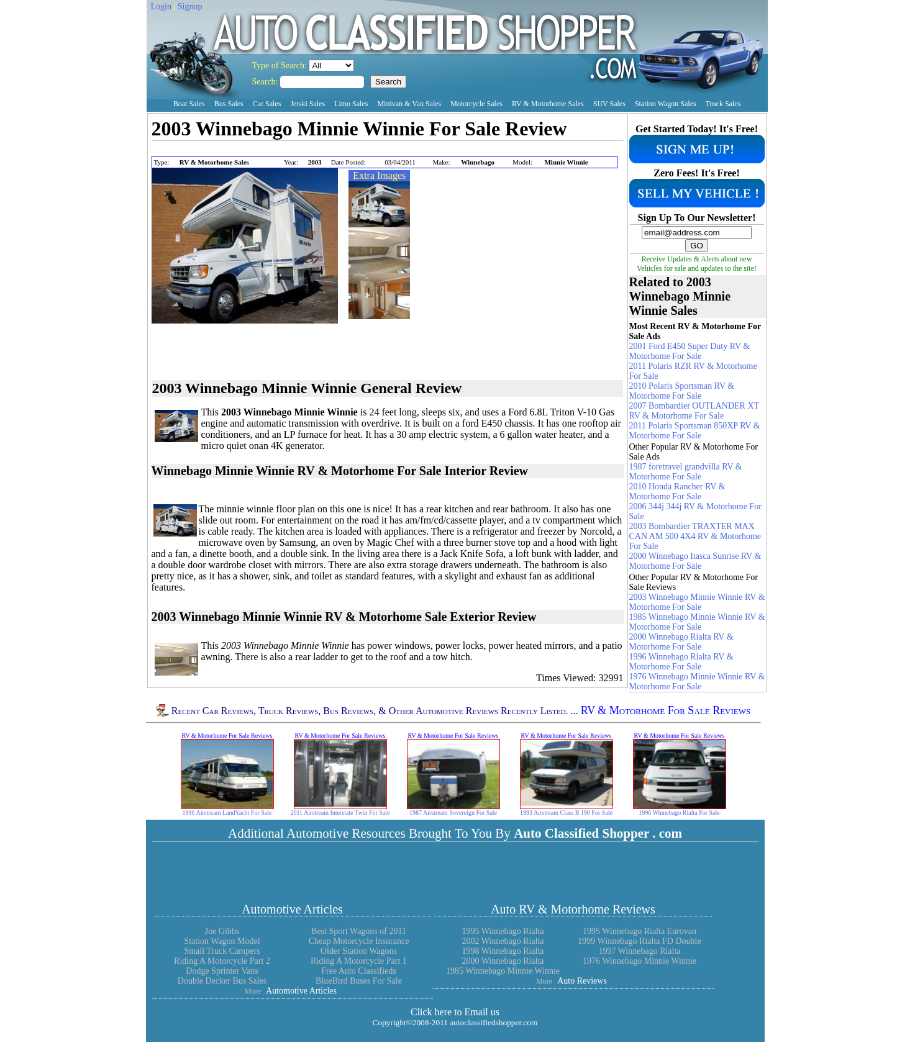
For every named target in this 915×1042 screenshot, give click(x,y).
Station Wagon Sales (665, 103)
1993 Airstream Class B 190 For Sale (566, 812)
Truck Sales (723, 103)
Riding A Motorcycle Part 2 (222, 961)
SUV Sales (609, 103)
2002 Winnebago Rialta (503, 941)
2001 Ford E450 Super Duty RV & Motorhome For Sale (689, 351)
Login (161, 6)
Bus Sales (229, 103)
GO (696, 245)
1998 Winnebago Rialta (503, 951)
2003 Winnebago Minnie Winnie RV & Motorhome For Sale (697, 602)
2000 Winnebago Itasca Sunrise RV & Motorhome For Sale (695, 561)
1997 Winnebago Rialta (639, 951)
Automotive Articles (292, 909)
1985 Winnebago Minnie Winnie (503, 971)
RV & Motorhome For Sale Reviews (666, 710)
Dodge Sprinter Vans (222, 971)
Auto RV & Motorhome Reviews (573, 909)
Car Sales (267, 103)
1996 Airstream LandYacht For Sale (227, 812)
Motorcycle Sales (476, 103)
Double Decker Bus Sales (222, 980)
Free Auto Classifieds (358, 971)
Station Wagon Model (222, 941)
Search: (266, 81)
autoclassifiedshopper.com (493, 1022)
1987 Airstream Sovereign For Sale (453, 812)
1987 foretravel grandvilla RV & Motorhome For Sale (685, 471)
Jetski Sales (307, 103)
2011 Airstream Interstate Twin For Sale (339, 812)
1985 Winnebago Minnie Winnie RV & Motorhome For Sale (697, 622)
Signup (190, 6)
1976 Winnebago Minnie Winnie (639, 961)
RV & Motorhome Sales (548, 103)
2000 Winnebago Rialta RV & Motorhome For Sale (681, 641)
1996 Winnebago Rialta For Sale (679, 812)
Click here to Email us (455, 1012)
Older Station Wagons (359, 951)
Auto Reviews (582, 980)
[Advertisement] (297, 149)
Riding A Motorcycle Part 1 (359, 961)
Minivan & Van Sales (409, 103)
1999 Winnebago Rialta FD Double (639, 941)
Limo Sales (351, 103)
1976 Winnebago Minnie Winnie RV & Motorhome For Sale (697, 681)
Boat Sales (189, 103)
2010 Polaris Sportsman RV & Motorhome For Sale (682, 391)
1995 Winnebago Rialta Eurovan (639, 931)
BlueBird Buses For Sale (359, 980)
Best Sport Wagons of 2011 (358, 931)
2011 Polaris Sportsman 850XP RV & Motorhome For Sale (694, 430)
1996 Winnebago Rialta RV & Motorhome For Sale (681, 661)
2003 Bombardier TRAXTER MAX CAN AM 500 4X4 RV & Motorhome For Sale (695, 536)
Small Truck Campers (222, 951)
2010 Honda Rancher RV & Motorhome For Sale (677, 491)
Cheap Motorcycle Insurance (359, 941)
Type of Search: (280, 65)
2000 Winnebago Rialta (503, 961)
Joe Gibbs (222, 931)
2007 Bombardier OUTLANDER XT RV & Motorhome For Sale (694, 410)
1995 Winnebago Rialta (503, 931)
